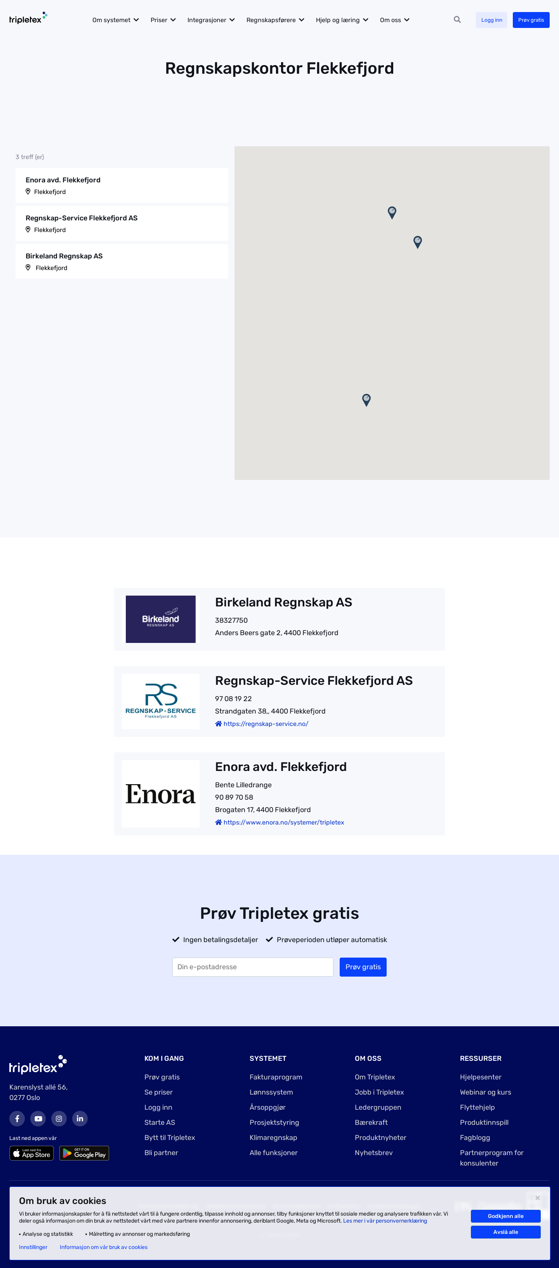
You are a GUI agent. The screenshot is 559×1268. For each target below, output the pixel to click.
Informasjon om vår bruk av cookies (104, 1247)
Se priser (158, 1092)
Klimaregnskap (273, 1137)
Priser (163, 20)
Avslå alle (505, 1232)
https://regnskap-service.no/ (262, 724)
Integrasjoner (211, 20)
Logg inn (489, 20)
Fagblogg (475, 1137)
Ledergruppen (378, 1107)
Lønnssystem (271, 1092)
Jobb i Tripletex (379, 1092)
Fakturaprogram (276, 1077)
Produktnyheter (380, 1137)
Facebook (17, 1118)
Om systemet (116, 20)
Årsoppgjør (268, 1107)
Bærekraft (371, 1122)
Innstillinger (33, 1247)
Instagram (59, 1118)
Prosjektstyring (274, 1122)
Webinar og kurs (485, 1092)
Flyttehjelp (477, 1107)
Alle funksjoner (274, 1152)
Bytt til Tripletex (169, 1137)
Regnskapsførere (275, 20)
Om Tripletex (375, 1077)
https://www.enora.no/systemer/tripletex (279, 822)
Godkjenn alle (506, 1216)
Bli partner (161, 1152)
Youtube (38, 1118)
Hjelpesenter (481, 1077)
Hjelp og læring (342, 20)
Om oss (394, 20)
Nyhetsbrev (374, 1152)
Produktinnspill (484, 1122)
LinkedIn (80, 1118)
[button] (392, 213)
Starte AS (159, 1122)
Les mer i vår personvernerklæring (385, 1221)
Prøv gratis (530, 20)
